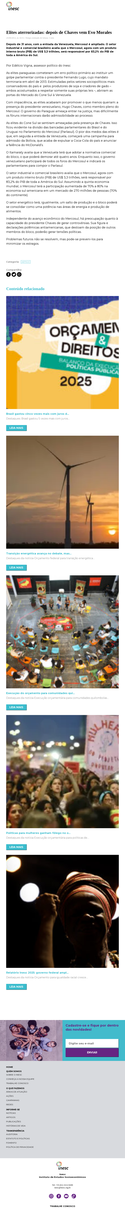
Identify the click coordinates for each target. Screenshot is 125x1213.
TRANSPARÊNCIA (15, 1131)
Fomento (11, 1143)
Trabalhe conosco (17, 1083)
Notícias (11, 1113)
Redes (9, 1104)
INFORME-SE (13, 1109)
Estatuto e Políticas (18, 1138)
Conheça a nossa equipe (20, 1079)
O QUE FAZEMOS (15, 1088)
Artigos (10, 1117)
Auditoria (12, 1134)
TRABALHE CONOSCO (62, 1206)
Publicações (13, 1121)
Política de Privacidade (20, 1147)
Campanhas (12, 1100)
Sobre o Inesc (14, 1074)
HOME (9, 1067)
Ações (9, 1096)
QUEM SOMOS (13, 1071)
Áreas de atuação (16, 1092)
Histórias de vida (16, 1126)
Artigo (26, 262)
